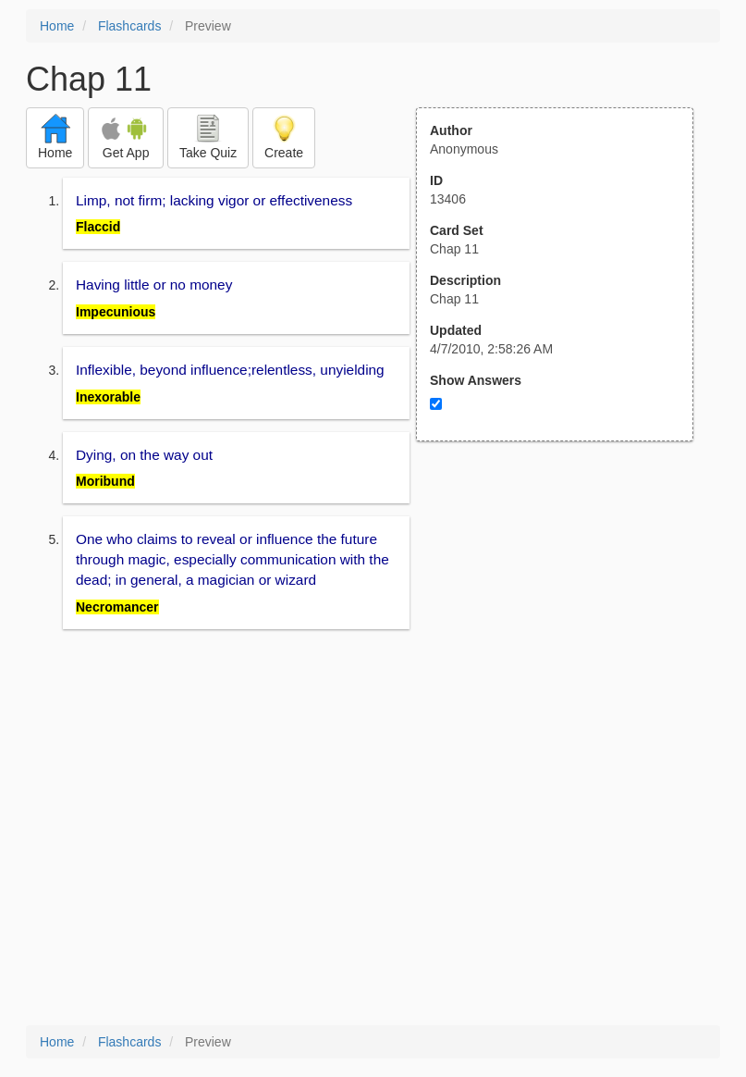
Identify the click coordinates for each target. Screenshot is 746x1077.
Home (57, 26)
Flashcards (129, 26)
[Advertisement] (565, 622)
